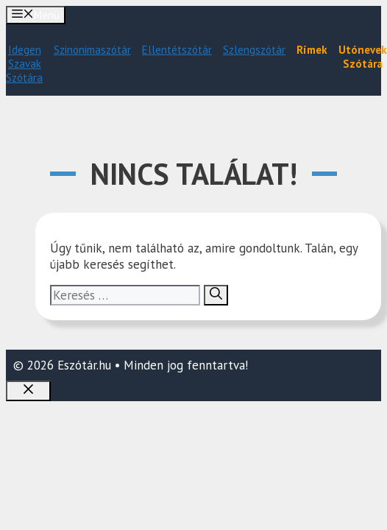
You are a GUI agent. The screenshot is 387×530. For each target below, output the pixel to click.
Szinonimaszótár (92, 50)
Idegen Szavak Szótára (24, 64)
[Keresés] (216, 295)
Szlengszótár (254, 50)
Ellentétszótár (177, 50)
